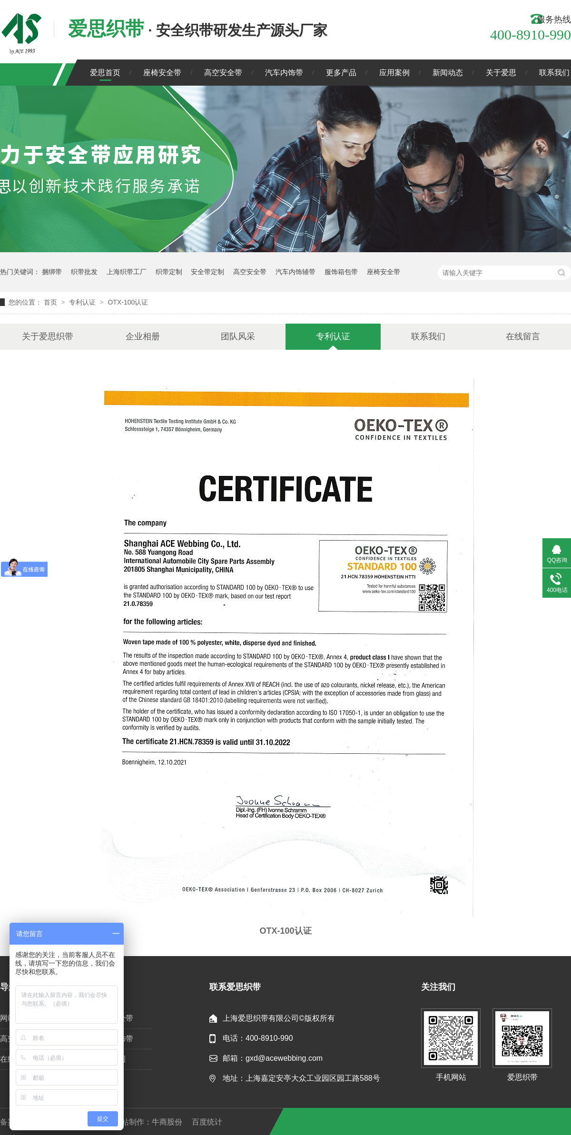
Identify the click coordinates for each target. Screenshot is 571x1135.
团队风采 (238, 336)
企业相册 (143, 336)
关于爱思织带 (47, 336)
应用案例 (394, 73)
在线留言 (523, 336)
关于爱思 (501, 73)
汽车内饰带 (284, 73)
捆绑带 (52, 272)
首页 (51, 302)
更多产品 (341, 73)
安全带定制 (207, 272)
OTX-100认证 (128, 302)
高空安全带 (223, 73)
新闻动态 (448, 73)
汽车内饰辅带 (295, 272)
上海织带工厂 (127, 272)
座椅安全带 (162, 73)
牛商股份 (167, 1122)
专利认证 (83, 302)
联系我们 (554, 73)
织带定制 (169, 272)
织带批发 (84, 272)
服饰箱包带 (341, 272)
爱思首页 (105, 73)
